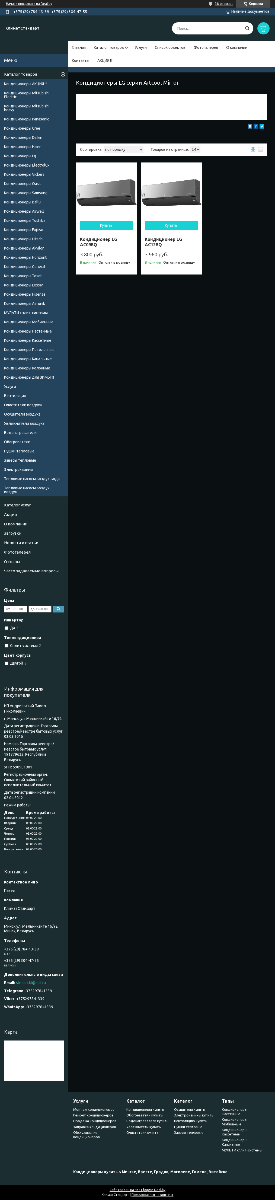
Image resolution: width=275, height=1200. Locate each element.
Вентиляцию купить (190, 1121)
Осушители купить (189, 1109)
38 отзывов (224, 3)
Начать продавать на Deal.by (29, 3)
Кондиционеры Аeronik (24, 303)
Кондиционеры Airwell (24, 211)
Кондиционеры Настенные (28, 331)
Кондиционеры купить (145, 1109)
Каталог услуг (17, 505)
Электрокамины (18, 469)
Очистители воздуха (23, 405)
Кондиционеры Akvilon (24, 248)
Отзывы (12, 561)
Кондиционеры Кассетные (27, 340)
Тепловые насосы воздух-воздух (27, 490)
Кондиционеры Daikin (23, 137)
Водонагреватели (20, 432)
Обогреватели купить (144, 1115)
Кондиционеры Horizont (25, 257)
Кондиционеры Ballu (22, 202)
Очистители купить (142, 1132)
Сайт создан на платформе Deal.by (137, 1190)
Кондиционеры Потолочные (29, 349)
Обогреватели (17, 442)
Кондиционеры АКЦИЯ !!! (25, 84)
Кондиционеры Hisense (25, 294)
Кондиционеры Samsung (25, 193)
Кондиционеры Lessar (23, 285)
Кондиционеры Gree (22, 128)
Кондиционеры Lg (20, 156)
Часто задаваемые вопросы (31, 571)
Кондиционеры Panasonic (26, 119)
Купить (106, 225)
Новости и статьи (21, 542)
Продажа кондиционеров (94, 1121)
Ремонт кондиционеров (93, 1115)
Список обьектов (170, 47)
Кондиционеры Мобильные (28, 322)
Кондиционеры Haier (22, 147)
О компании (236, 47)
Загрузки (12, 533)
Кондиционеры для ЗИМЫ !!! (29, 377)
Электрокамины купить (193, 1115)
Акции (10, 514)
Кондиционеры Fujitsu (23, 230)
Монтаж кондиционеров (93, 1109)
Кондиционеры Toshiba (24, 220)
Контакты (80, 60)
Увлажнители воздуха (24, 423)
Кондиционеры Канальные (28, 359)
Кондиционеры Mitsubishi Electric (26, 95)
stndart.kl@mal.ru (31, 983)
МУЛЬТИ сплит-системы (26, 313)
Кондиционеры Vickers (24, 174)
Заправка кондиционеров (94, 1127)
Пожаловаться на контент (153, 1194)
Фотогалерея (206, 47)
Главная (79, 47)
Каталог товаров (109, 47)
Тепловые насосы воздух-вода (32, 479)
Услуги (141, 47)
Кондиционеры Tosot (23, 276)
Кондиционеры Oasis (22, 183)
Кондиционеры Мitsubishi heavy (26, 108)
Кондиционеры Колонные (27, 368)
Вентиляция (15, 396)
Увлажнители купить (143, 1127)
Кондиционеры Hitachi (23, 239)
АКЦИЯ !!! (105, 60)
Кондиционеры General (24, 266)
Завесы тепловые (20, 460)
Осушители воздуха (22, 414)
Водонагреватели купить (147, 1121)
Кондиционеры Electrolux (26, 165)
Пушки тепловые (19, 451)
